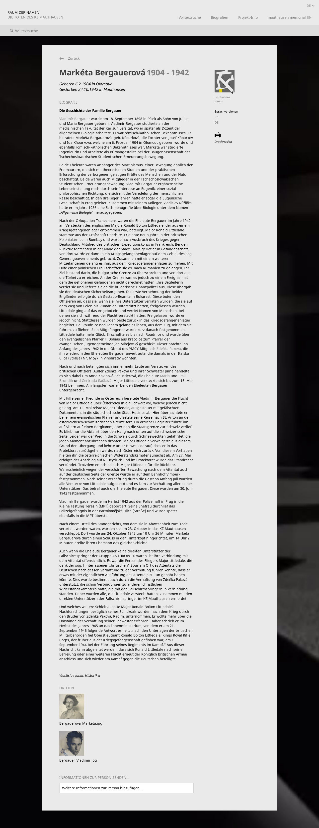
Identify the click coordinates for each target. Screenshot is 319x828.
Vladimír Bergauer (74, 118)
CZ (216, 117)
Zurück (74, 58)
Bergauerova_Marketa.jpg (80, 723)
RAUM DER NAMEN (35, 14)
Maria (165, 375)
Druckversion (223, 142)
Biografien (219, 17)
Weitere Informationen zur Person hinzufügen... (102, 788)
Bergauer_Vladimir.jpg (78, 760)
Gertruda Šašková (96, 380)
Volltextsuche (190, 17)
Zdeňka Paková (169, 348)
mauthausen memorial (287, 17)
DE (217, 122)
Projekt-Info (248, 17)
